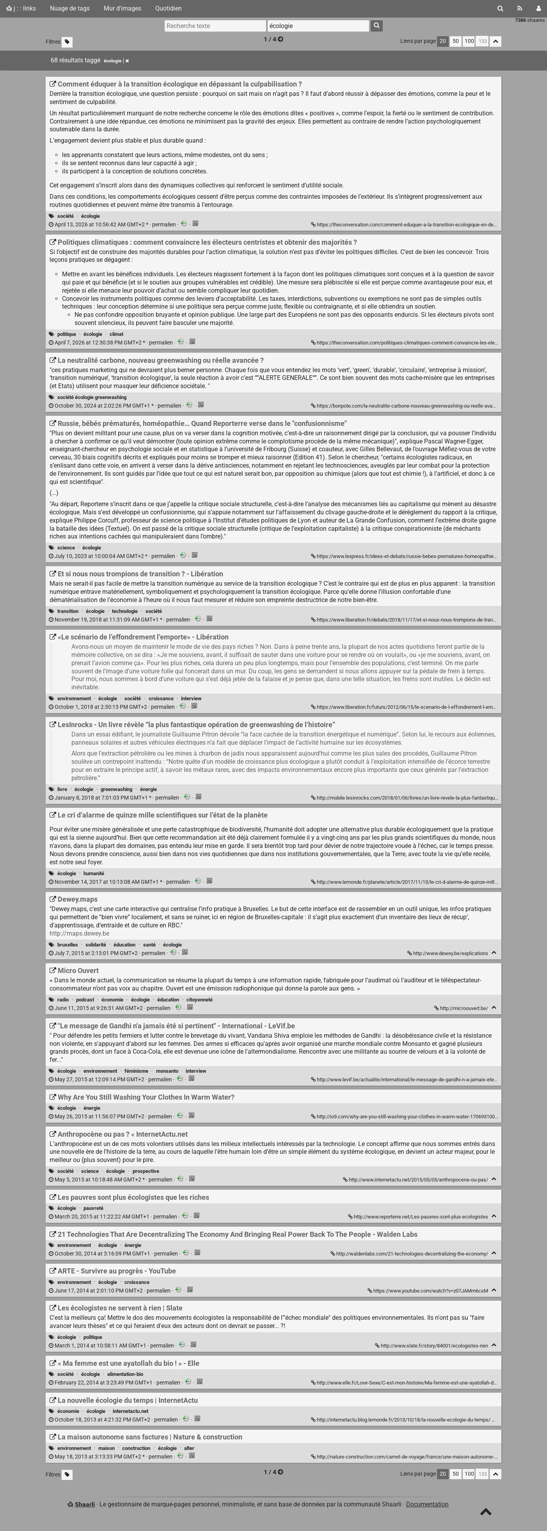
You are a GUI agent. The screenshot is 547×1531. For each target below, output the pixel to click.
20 (443, 41)
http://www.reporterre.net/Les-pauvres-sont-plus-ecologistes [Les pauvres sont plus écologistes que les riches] (418, 1217)
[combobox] (318, 26)
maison (106, 1448)
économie (112, 1000)
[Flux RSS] (520, 8)
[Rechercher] (500, 8)
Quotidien (168, 8)
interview (191, 698)
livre (62, 789)
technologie (125, 611)
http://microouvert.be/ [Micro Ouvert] (461, 1008)
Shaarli (85, 1504)
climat (116, 334)
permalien (113, 224)
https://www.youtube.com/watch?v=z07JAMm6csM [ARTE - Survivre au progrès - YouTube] (428, 1291)
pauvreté (93, 1208)
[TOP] (486, 1513)
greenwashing (116, 789)
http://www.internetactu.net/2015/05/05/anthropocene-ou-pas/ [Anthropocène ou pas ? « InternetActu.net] (416, 1180)
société (65, 216)
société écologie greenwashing (91, 397)
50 (456, 41)
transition (67, 611)
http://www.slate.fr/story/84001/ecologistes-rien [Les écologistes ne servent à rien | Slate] (432, 1346)
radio (63, 1000)
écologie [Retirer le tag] (116, 61)
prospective (146, 1171)
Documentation (427, 1504)
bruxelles (67, 945)
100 (469, 41)
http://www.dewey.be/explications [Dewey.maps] (448, 953)
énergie (148, 789)
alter (189, 1448)
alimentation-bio (125, 1374)
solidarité (95, 945)
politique (66, 334)
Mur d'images (122, 8)
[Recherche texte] (215, 26)
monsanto (167, 1071)
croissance (161, 698)
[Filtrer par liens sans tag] (67, 42)
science (66, 548)
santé (149, 945)
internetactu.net (130, 1411)
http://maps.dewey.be (79, 933)
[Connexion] (538, 8)
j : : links (21, 8)
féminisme (136, 1071)
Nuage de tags (70, 8)
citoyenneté (199, 1000)
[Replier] (493, 952)
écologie (90, 216)
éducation (124, 945)
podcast (85, 1000)
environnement (74, 698)
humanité (93, 873)
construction (136, 1448)
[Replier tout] (495, 41)
